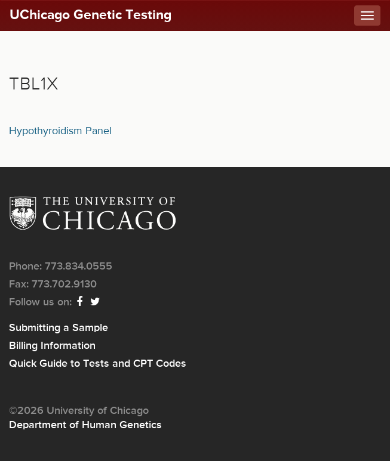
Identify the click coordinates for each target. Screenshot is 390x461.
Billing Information (52, 346)
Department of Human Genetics (85, 425)
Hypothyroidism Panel (60, 131)
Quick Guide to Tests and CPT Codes (97, 363)
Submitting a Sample (58, 328)
